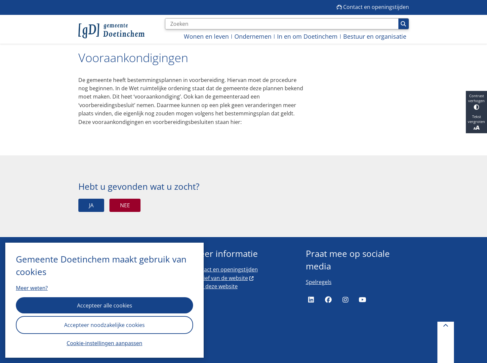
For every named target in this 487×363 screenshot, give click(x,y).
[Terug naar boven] (445, 342)
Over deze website (215, 286)
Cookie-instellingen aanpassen (104, 343)
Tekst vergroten (476, 122)
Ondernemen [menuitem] (252, 36)
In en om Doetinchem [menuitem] (307, 36)
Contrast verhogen (476, 101)
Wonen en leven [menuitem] (206, 36)
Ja (91, 205)
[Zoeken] (281, 24)
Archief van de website (223, 278)
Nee (125, 205)
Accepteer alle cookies (104, 305)
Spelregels (319, 282)
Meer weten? (32, 288)
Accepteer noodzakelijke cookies (104, 325)
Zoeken (403, 23)
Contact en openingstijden (225, 269)
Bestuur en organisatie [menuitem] (374, 36)
